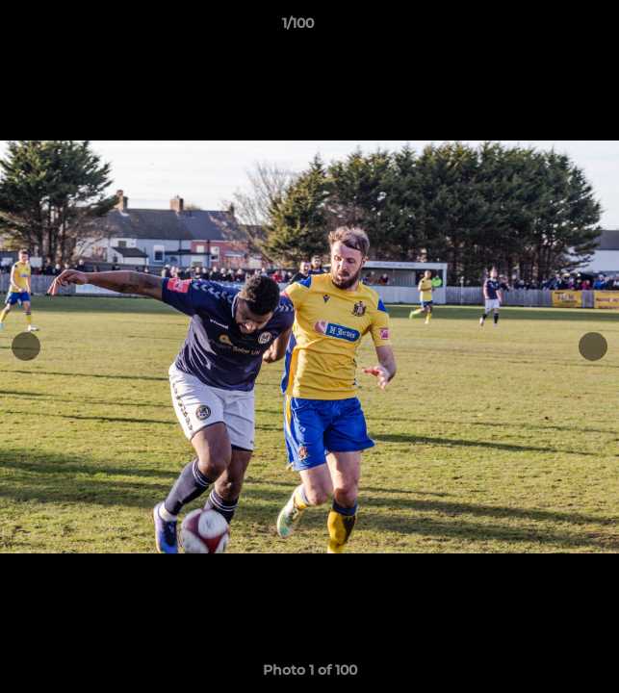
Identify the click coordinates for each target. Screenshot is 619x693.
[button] (549, 28)
